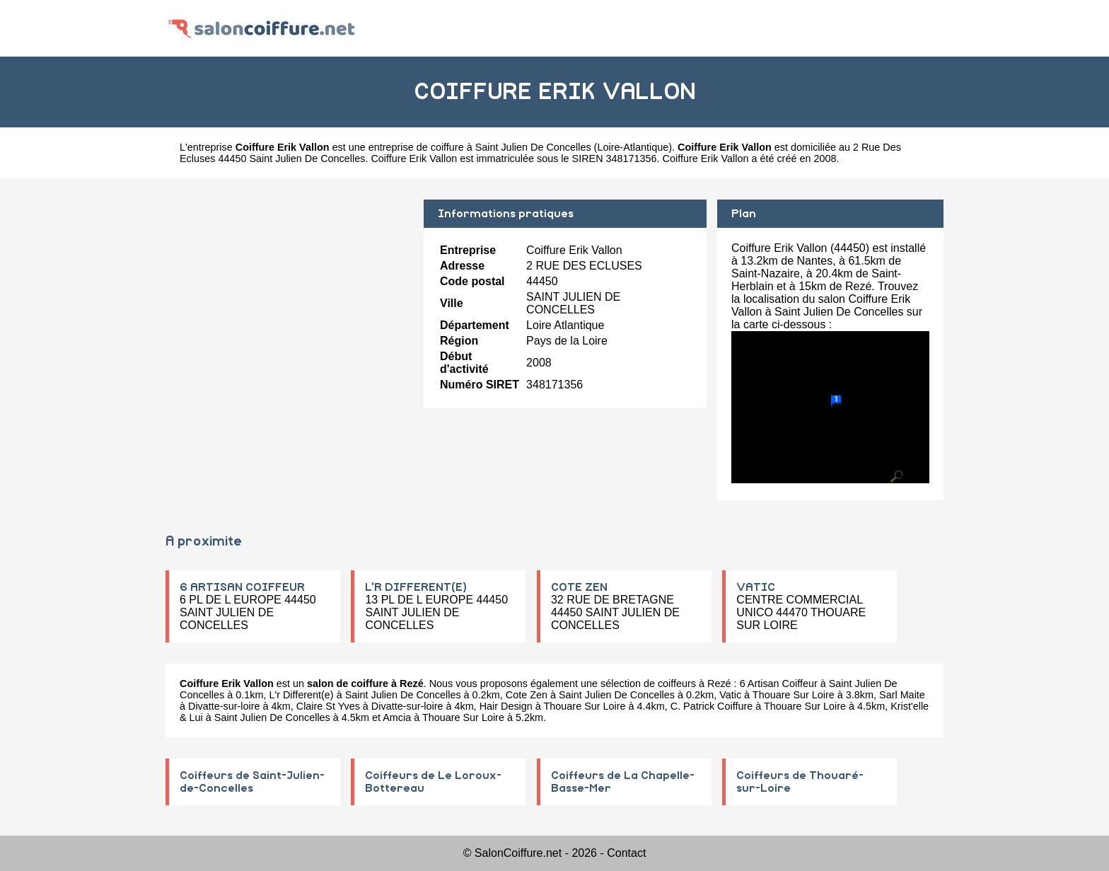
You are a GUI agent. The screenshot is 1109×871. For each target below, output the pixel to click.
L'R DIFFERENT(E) (416, 587)
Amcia (397, 717)
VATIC (755, 587)
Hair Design (506, 706)
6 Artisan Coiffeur (779, 683)
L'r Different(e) (301, 694)
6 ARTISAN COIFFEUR (242, 587)
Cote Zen (526, 694)
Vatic (730, 694)
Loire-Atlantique (632, 147)
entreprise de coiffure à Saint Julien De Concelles (479, 147)
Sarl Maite (902, 694)
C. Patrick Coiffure (711, 706)
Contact (626, 853)
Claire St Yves (328, 706)
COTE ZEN (579, 587)
